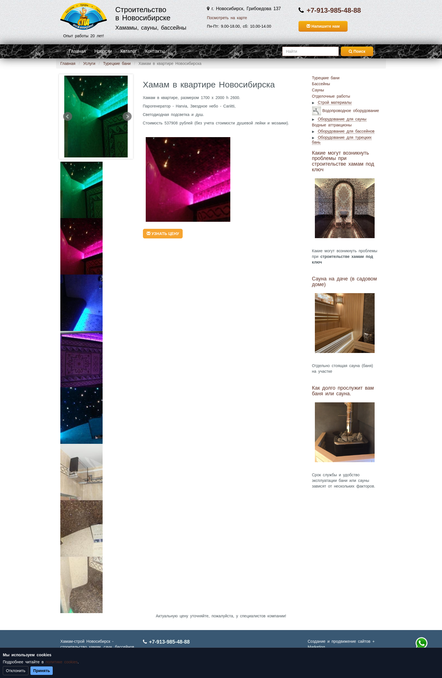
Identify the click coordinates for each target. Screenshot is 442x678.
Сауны (318, 90)
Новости (103, 51)
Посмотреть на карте (227, 18)
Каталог (128, 51)
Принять (41, 670)
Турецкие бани (117, 63)
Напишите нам (323, 26)
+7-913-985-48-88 (334, 10)
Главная (77, 51)
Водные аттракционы (332, 125)
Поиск (357, 51)
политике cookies (62, 662)
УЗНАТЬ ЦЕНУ (163, 233)
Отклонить (15, 670)
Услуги (89, 63)
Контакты (155, 51)
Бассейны (321, 84)
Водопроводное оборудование (350, 110)
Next (127, 116)
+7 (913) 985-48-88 (421, 643)
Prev (67, 116)
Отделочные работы (331, 96)
